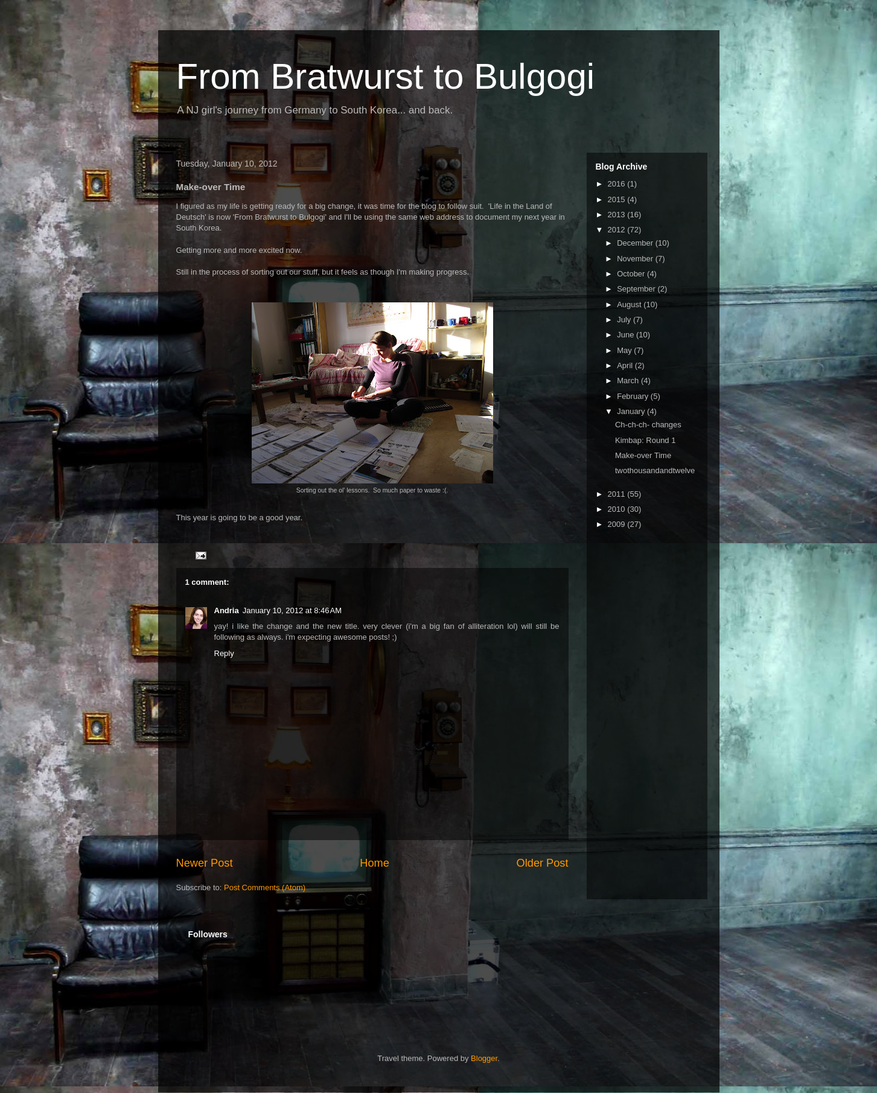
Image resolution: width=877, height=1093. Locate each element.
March (629, 380)
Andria (226, 610)
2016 (618, 183)
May (625, 350)
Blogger (484, 1058)
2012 (618, 229)
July (625, 319)
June (626, 334)
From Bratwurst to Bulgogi (385, 76)
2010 (618, 509)
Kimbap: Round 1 (645, 440)
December (636, 242)
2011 (618, 494)
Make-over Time (643, 455)
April (626, 365)
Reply (224, 653)
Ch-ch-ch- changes (648, 424)
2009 (618, 524)
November (636, 258)
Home (374, 863)
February (634, 396)
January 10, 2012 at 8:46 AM (292, 610)
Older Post (543, 863)
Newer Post (204, 863)
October (632, 273)
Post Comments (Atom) (264, 887)
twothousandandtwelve (655, 470)
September (637, 288)
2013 (618, 214)
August (630, 304)
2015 (618, 199)
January (632, 411)
